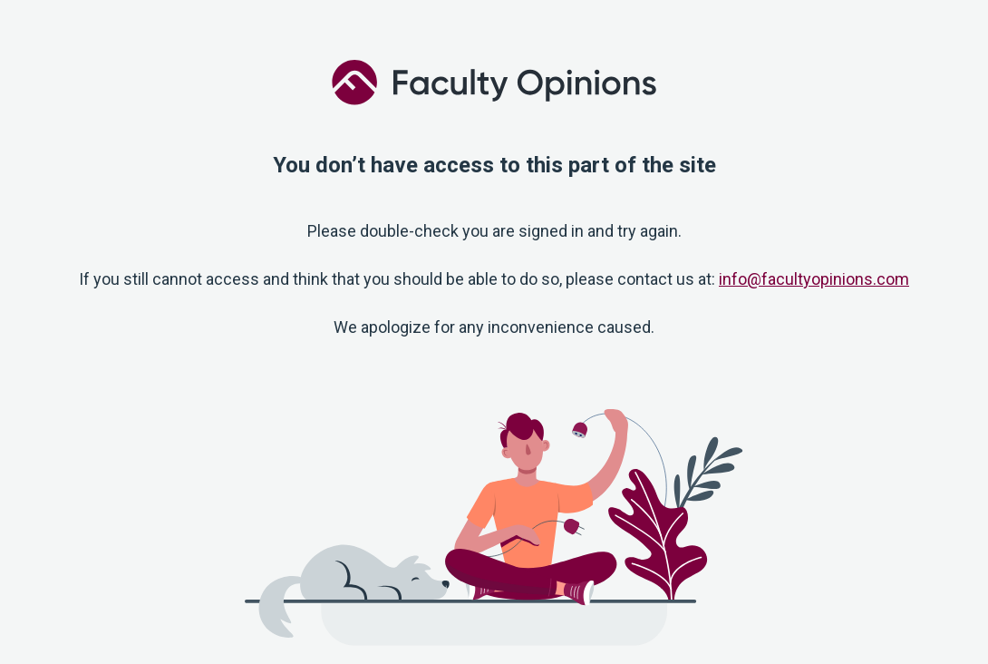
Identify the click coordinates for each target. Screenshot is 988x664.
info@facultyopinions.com (814, 278)
